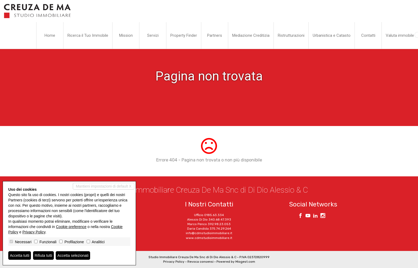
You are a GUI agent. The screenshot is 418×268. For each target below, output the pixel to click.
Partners (214, 35)
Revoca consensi (200, 261)
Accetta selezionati (73, 255)
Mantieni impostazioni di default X (103, 186)
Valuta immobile (400, 35)
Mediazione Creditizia (251, 35)
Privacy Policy (173, 261)
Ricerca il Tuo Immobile (87, 35)
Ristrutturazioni (291, 35)
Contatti (368, 35)
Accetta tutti (19, 255)
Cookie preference (71, 227)
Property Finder (183, 35)
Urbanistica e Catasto (332, 35)
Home (50, 35)
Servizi (153, 35)
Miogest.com (245, 261)
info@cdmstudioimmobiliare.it (209, 233)
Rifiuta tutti (43, 255)
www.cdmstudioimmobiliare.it (209, 238)
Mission (126, 35)
